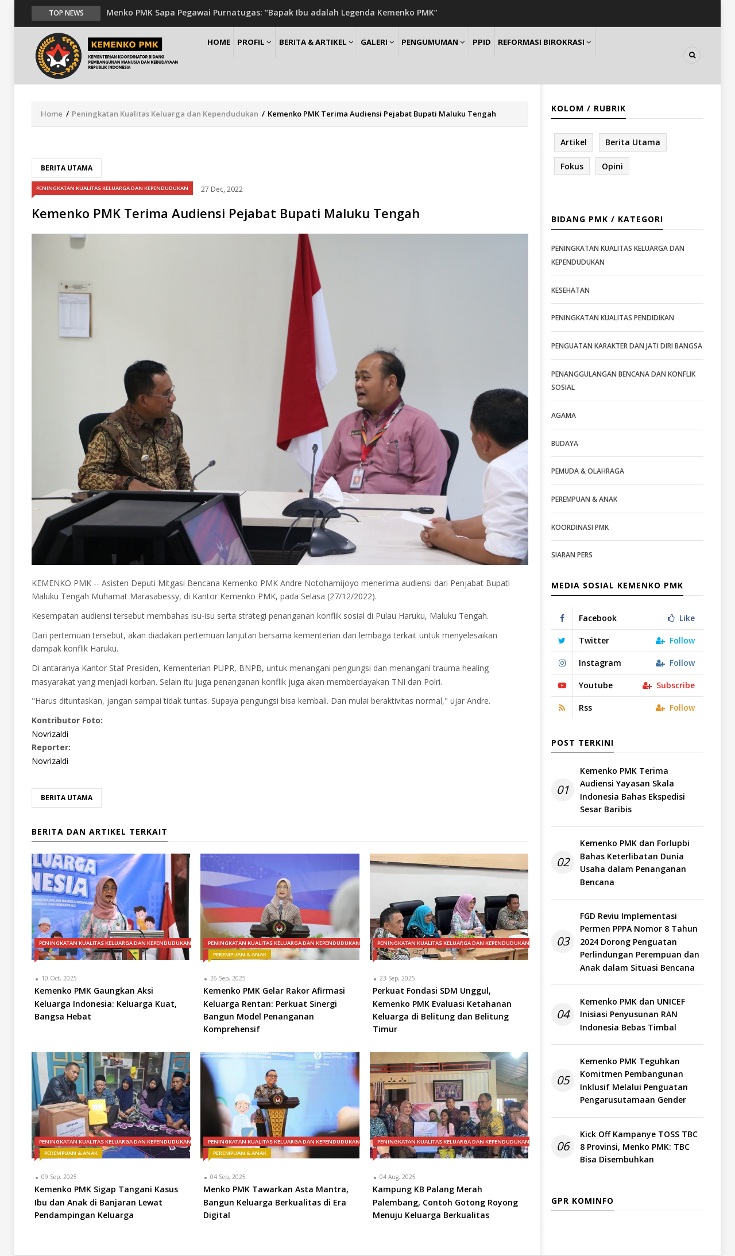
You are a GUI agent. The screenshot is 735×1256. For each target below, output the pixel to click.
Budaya (564, 444)
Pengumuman (466, 55)
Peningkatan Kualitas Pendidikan (612, 319)
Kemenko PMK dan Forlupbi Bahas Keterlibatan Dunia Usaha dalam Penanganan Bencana (635, 863)
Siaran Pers (572, 555)
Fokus (571, 166)
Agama (563, 416)
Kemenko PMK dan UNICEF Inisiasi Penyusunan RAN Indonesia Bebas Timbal (632, 1015)
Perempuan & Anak (239, 955)
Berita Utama (66, 168)
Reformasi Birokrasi (590, 55)
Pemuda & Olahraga (587, 471)
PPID (521, 55)
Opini (612, 166)
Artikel (573, 142)
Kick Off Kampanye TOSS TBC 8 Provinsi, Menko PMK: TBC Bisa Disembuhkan (639, 1147)
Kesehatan (570, 291)
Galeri (403, 55)
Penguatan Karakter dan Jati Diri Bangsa (626, 346)
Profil (267, 55)
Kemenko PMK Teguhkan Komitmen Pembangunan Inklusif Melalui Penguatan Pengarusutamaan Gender (634, 1081)
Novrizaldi (50, 734)
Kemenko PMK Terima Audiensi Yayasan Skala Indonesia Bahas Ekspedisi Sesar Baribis (632, 790)
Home (223, 55)
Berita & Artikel (335, 55)
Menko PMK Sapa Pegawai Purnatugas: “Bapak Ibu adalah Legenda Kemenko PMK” (272, 12)
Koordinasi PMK (580, 528)
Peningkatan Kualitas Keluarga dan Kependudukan (165, 114)
